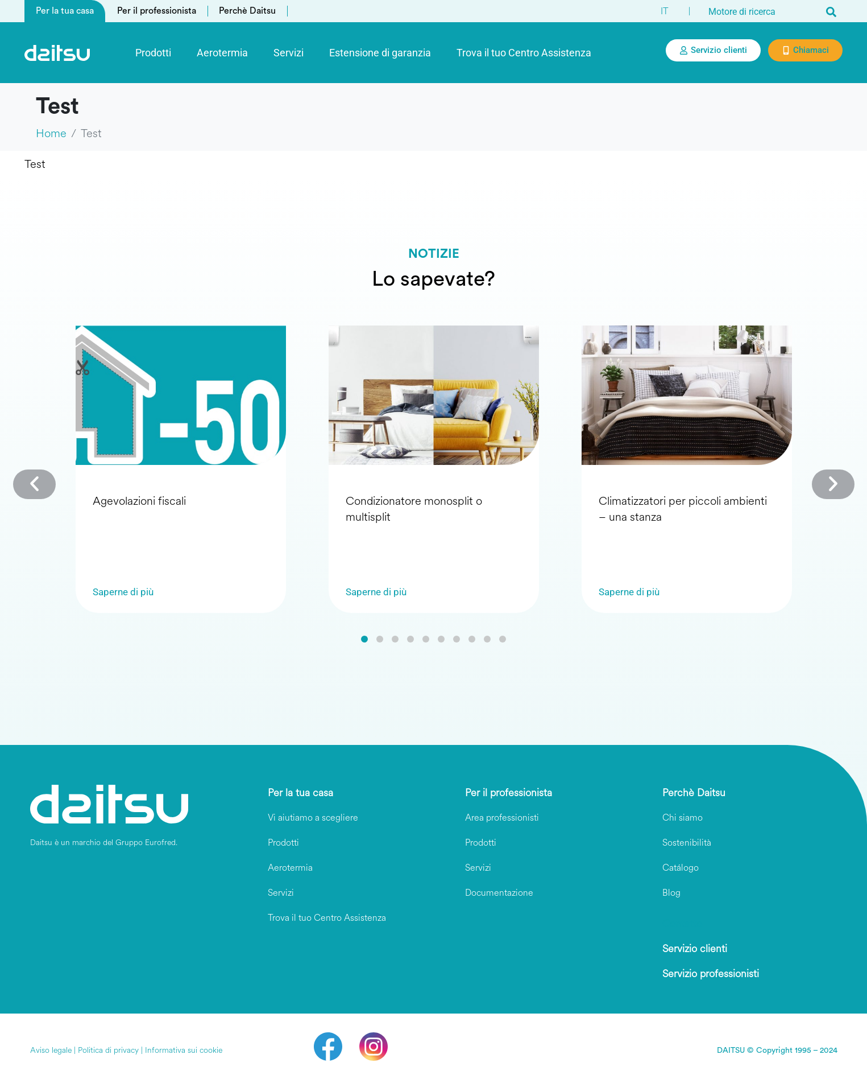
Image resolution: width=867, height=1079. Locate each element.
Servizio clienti (694, 948)
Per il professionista (156, 10)
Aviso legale (51, 1050)
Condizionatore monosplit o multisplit (414, 509)
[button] (364, 639)
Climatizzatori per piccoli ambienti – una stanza (683, 509)
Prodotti (153, 53)
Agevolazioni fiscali (139, 501)
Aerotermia (222, 53)
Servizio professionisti (710, 973)
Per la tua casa (65, 10)
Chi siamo (682, 817)
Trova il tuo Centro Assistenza (524, 53)
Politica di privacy (108, 1050)
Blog (671, 892)
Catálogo (680, 867)
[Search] (831, 11)
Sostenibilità (686, 842)
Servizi (288, 53)
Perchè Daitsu (247, 10)
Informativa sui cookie (183, 1050)
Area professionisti (502, 817)
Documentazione (499, 892)
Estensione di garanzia (380, 53)
